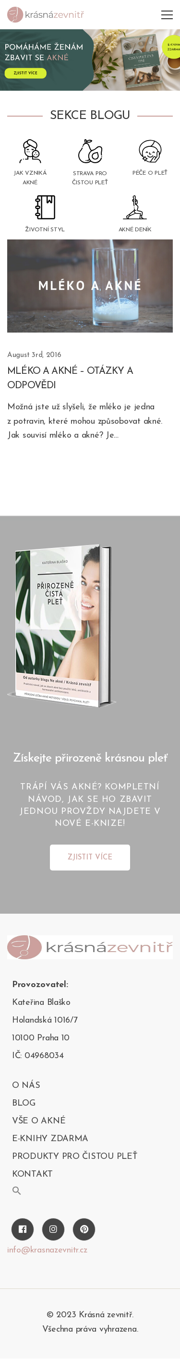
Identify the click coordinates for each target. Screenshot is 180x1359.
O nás (26, 1085)
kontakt (32, 1174)
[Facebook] (22, 1229)
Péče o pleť (150, 173)
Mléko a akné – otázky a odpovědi (70, 379)
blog (24, 1103)
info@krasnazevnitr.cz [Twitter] (47, 1250)
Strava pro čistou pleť (90, 178)
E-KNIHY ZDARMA (50, 1139)
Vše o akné (38, 1121)
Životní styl (45, 230)
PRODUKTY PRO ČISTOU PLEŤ (74, 1156)
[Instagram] (53, 1229)
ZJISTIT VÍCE (90, 857)
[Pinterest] (84, 1229)
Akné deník (135, 230)
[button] (17, 1190)
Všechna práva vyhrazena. (90, 1329)
